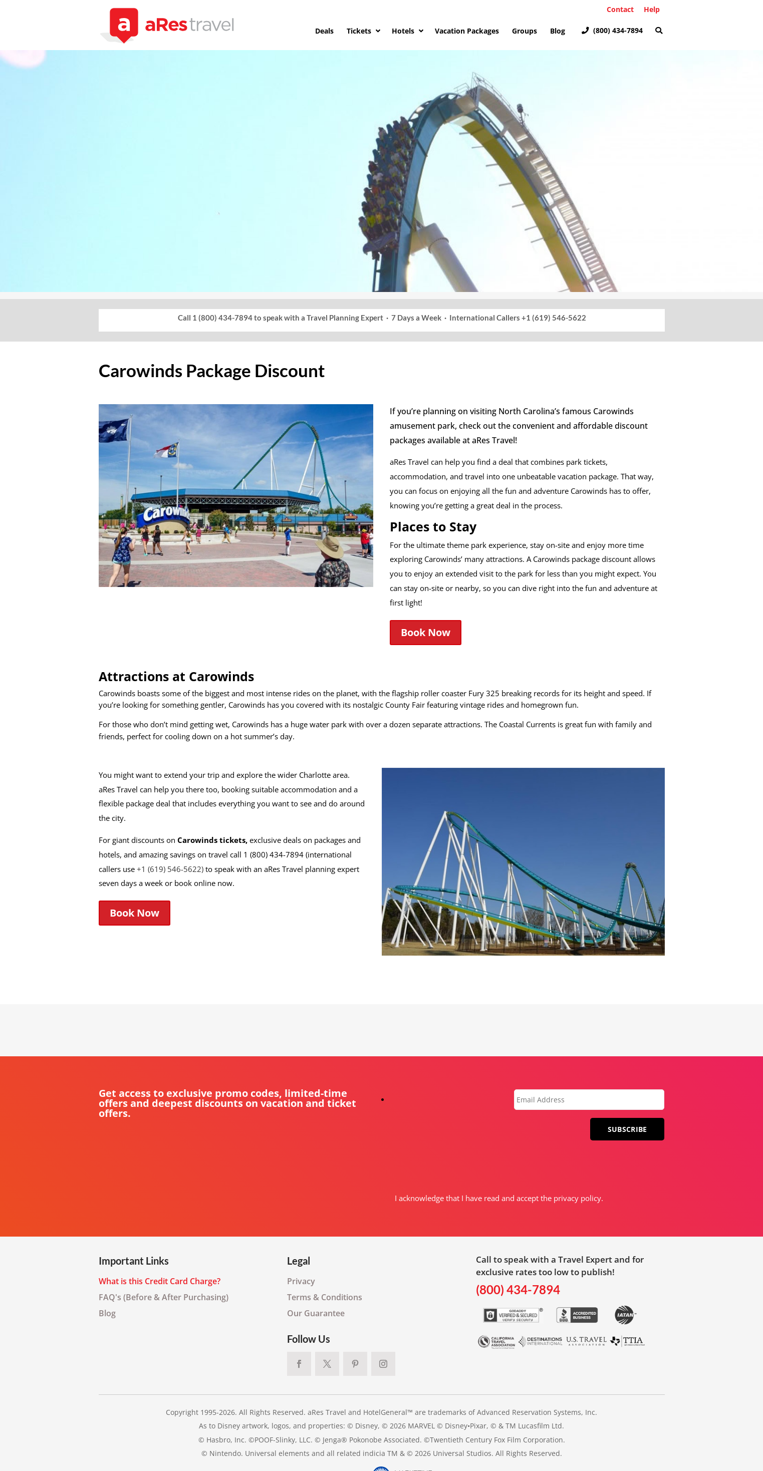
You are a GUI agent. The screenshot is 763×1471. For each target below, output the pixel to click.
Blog (107, 1313)
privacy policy (577, 1198)
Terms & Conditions (324, 1297)
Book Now (425, 632)
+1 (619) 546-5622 (554, 317)
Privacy (301, 1281)
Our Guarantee (316, 1313)
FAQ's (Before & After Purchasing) (163, 1297)
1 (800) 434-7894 (222, 317)
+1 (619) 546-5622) (170, 869)
